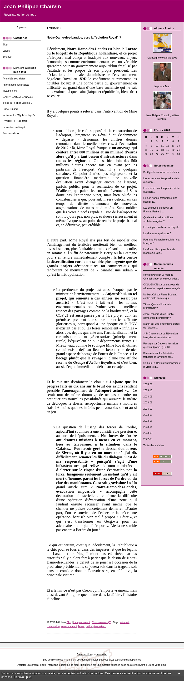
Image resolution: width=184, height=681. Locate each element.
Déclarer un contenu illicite (31, 665)
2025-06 (147, 384)
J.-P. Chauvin (150, 333)
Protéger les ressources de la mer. (162, 172)
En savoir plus (22, 677)
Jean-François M (152, 314)
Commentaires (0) (101, 622)
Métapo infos (10, 90)
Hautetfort (101, 654)
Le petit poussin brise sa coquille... (162, 227)
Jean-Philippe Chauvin (32, 7)
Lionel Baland (10, 109)
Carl (145, 363)
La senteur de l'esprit (14, 127)
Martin (146, 324)
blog (163, 665)
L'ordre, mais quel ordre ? (157, 233)
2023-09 (147, 396)
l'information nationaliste (16, 84)
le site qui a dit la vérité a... (17, 103)
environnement (69, 626)
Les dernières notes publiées (92, 659)
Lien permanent (81, 622)
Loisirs (6, 50)
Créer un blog (84, 654)
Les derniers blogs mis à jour (59, 659)
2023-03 (147, 433)
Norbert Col (149, 294)
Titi (144, 304)
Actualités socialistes (14, 78)
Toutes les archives (153, 445)
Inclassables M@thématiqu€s (19, 115)
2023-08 (147, 402)
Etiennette (148, 353)
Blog (5, 44)
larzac (81, 626)
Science (7, 56)
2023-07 (147, 408)
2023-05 (147, 421)
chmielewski (150, 275)
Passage (148, 343)
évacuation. (100, 626)
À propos (22, 27)
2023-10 (147, 390)
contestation (53, 626)
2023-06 (147, 415)
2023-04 (147, 427)
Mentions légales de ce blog (63, 665)
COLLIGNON (150, 284)
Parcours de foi (11, 133)
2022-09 (147, 439)
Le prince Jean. (162, 86)
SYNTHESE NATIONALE (16, 121)
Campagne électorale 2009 (162, 57)
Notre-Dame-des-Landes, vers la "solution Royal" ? (84, 37)
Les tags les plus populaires (125, 659)
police (89, 626)
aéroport (124, 622)
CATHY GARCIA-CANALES (18, 97)
